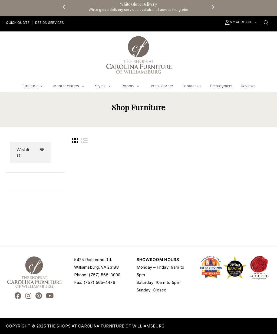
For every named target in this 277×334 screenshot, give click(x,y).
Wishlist (23, 152)
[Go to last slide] (64, 6)
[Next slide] (212, 6)
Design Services (49, 23)
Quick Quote (17, 23)
